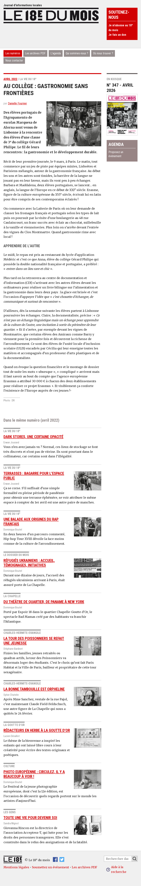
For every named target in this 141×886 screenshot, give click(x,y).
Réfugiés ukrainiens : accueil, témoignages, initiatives (29, 562)
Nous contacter (14, 60)
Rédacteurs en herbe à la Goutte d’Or (36, 730)
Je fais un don (117, 34)
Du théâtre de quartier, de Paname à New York (43, 602)
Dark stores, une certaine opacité (33, 437)
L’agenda (55, 53)
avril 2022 (10, 79)
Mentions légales (16, 867)
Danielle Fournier (17, 103)
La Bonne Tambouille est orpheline (34, 689)
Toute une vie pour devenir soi (30, 817)
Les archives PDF (35, 53)
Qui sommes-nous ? (77, 53)
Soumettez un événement (50, 867)
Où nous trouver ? (103, 53)
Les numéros (12, 53)
